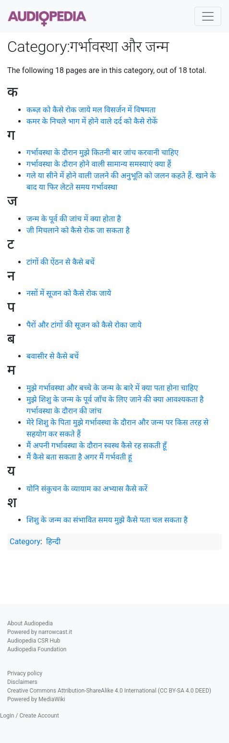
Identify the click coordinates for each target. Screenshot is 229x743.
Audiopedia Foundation (36, 649)
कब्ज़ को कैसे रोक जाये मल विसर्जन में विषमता (91, 109)
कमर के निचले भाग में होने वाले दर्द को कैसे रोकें (91, 121)
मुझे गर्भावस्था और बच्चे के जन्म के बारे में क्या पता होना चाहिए (112, 387)
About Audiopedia (30, 623)
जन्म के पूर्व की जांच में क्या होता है (73, 218)
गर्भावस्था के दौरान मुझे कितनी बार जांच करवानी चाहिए (102, 152)
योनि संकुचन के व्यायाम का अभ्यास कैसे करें (86, 488)
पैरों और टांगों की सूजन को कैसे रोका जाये (84, 324)
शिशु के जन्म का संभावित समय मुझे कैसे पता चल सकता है (107, 519)
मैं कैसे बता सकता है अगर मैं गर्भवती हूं (79, 457)
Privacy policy (24, 673)
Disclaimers (22, 682)
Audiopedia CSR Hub (33, 640)
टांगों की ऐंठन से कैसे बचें (60, 262)
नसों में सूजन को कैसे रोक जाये (68, 293)
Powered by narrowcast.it (39, 632)
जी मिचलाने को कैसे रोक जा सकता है (78, 230)
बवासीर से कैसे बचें (52, 356)
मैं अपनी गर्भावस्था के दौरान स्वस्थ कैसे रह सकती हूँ (96, 445)
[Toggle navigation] (207, 16)
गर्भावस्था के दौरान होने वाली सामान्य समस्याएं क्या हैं (98, 164)
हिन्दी (53, 541)
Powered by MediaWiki (36, 699)
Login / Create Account (29, 715)
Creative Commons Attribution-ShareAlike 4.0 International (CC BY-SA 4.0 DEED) (109, 690)
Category (25, 541)
